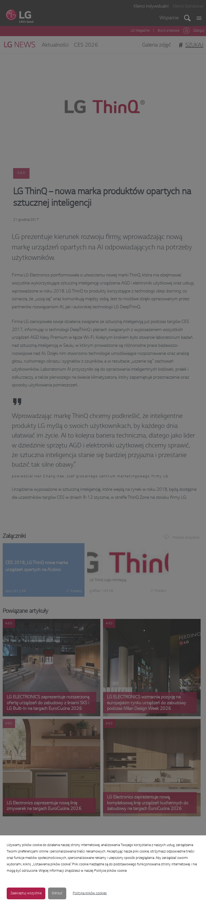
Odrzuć (57, 893)
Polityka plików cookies (90, 893)
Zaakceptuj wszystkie (26, 893)
